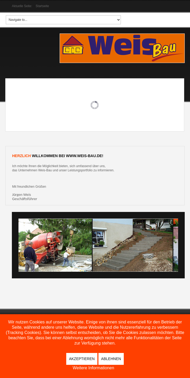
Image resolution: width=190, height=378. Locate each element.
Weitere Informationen (93, 368)
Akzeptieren (81, 359)
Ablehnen (111, 359)
